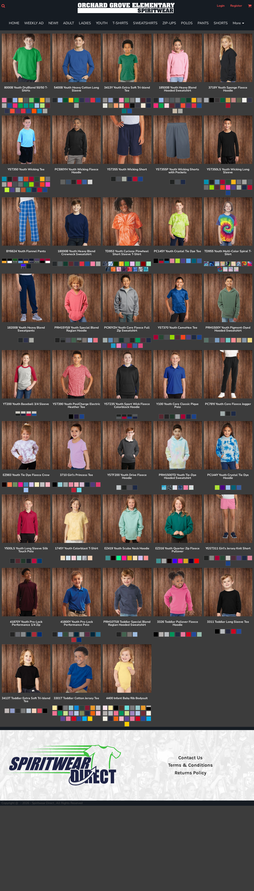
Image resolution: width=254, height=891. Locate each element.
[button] (3, 6)
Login (221, 6)
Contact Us (190, 757)
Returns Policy (190, 773)
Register (236, 6)
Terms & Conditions (190, 765)
